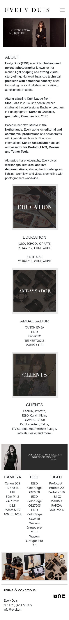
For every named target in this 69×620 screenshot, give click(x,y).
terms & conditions (20, 590)
